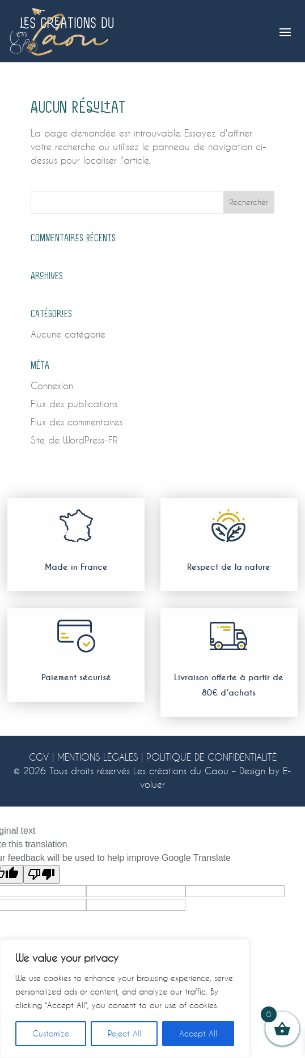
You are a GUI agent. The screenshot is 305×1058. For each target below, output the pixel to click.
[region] (124, 998)
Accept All (198, 1033)
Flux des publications (74, 403)
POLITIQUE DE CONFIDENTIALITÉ (211, 757)
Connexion (52, 385)
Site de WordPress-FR (74, 439)
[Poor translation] (41, 874)
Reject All (124, 1033)
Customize (50, 1033)
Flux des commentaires (76, 421)
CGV (39, 757)
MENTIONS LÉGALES (97, 757)
